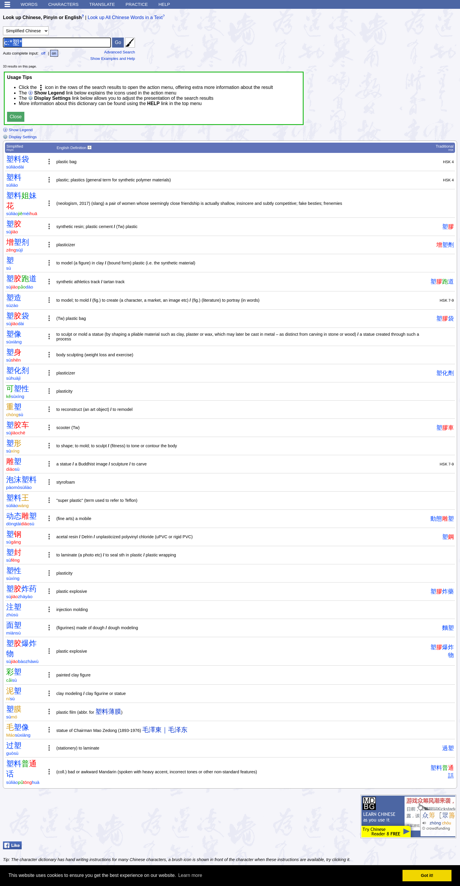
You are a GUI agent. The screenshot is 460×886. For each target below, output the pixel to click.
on (54, 53)
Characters (63, 4)
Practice (137, 4)
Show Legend (18, 130)
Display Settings (20, 137)
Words (29, 4)
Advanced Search (119, 52)
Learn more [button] (190, 875)
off (43, 53)
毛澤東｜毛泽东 (164, 729)
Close (16, 116)
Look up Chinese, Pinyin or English (42, 17)
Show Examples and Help (112, 58)
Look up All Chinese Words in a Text (125, 17)
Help (164, 4)
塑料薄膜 (108, 711)
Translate (102, 4)
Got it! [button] (427, 875)
